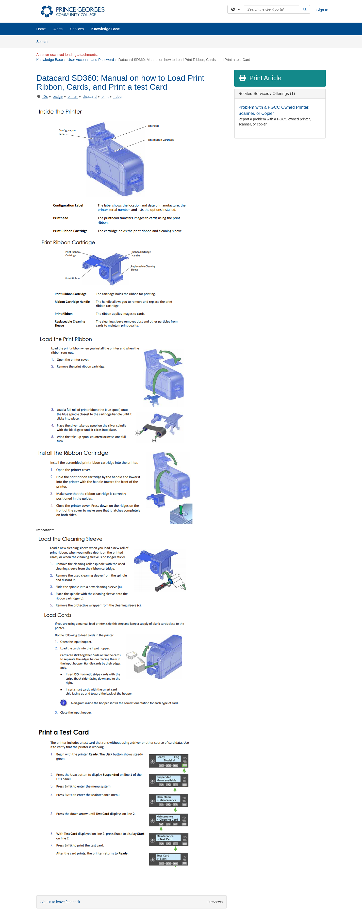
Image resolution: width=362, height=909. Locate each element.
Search (43, 41)
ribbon (118, 96)
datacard (89, 96)
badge (58, 96)
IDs (45, 96)
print (105, 96)
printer (73, 96)
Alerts (57, 29)
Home (41, 29)
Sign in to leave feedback (60, 902)
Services (77, 29)
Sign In (322, 10)
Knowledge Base (105, 29)
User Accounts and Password (91, 60)
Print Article (260, 78)
